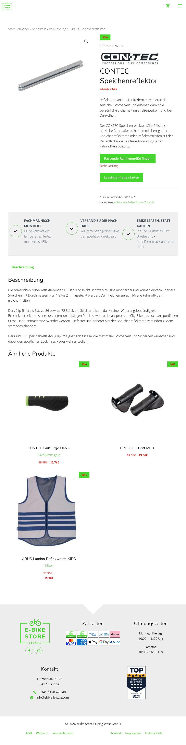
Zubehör (23, 29)
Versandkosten (62, 733)
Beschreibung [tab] (23, 267)
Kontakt (115, 733)
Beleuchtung (57, 29)
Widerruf (42, 733)
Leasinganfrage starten (121, 177)
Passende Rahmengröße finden (127, 158)
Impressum (133, 733)
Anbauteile (39, 29)
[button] (86, 41)
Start (11, 29)
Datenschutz (153, 733)
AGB (29, 733)
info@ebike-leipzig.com (52, 697)
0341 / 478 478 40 (52, 692)
